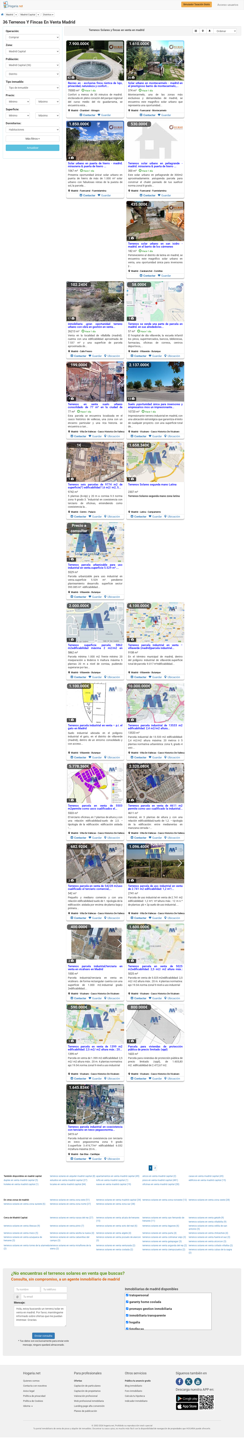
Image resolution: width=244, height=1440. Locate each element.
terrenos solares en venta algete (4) (113, 1233)
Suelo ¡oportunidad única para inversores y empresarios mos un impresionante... (155, 406)
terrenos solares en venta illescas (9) (22, 1226)
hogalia (134, 1322)
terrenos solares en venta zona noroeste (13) (164, 1200)
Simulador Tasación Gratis (196, 4)
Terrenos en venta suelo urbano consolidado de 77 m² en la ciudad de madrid (95, 407)
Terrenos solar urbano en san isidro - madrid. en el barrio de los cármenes (155, 245)
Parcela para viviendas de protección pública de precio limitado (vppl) (155, 1048)
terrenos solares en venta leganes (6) (160, 1226)
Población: (12, 59)
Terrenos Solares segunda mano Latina (152, 484)
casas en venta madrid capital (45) (206, 1176)
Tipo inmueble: (15, 81)
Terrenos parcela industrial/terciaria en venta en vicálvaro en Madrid (95, 968)
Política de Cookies (33, 1398)
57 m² (155, 341)
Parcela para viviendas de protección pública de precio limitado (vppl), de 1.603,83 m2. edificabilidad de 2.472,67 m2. (155, 1062)
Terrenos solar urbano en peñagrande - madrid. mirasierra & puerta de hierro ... (155, 165)
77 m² (96, 421)
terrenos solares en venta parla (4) (159, 1233)
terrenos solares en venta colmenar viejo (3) (164, 1237)
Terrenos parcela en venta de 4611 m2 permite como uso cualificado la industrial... (155, 807)
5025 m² (155, 983)
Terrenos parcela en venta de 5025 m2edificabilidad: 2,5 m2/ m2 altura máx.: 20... (155, 969)
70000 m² (95, 100)
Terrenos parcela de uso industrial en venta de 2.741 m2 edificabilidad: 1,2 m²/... (155, 887)
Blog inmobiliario (133, 1385)
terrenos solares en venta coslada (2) (114, 1249)
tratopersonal (139, 1295)
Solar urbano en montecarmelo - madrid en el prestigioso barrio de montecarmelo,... (155, 84)
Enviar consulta (43, 1335)
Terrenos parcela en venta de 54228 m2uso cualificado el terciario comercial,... (95, 887)
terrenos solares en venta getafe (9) (206, 1217)
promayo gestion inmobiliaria (150, 1309)
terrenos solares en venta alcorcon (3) (207, 1241)
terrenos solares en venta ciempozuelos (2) (163, 1249)
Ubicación (112, 356)
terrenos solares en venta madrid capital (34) (118, 1200)
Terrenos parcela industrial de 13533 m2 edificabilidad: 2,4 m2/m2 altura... (155, 727)
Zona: (9, 45)
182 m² (155, 260)
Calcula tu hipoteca (135, 1394)
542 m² (96, 903)
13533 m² (156, 742)
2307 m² (155, 501)
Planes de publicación (85, 1407)
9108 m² (155, 662)
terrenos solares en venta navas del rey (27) (71, 1217)
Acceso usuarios (227, 4)
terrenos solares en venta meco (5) (21, 1233)
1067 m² (95, 180)
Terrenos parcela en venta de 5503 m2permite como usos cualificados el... (95, 807)
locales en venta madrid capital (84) (68, 1184)
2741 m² (156, 903)
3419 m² (95, 1144)
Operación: (12, 31)
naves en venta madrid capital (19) (113, 1184)
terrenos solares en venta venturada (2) (115, 1245)
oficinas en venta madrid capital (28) (160, 1184)
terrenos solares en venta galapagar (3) (162, 1241)
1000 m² (95, 983)
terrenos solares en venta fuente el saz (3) (209, 1237)
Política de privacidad (34, 1394)
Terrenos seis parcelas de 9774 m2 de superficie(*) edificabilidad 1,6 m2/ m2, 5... (95, 486)
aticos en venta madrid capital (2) (159, 1176)
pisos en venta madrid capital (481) (160, 1180)
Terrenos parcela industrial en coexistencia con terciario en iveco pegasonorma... (95, 1128)
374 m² (155, 100)
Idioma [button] (28, 1402)
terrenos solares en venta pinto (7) (67, 1226)
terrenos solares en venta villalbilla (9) (207, 1221)
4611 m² (156, 822)
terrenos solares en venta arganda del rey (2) (164, 1245)
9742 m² (95, 501)
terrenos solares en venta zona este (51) (70, 1200)
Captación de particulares (87, 1385)
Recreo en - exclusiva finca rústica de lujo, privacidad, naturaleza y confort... (95, 84)
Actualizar (32, 147)
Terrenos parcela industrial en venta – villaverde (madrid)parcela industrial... (155, 646)
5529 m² (95, 582)
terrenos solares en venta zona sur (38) (115, 1204)
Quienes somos (31, 1380)
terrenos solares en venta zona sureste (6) (24, 1204)
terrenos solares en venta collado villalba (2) (211, 1245)
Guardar (104, 115)
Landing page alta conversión (89, 1402)
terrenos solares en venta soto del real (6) (116, 1226)
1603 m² (155, 1063)
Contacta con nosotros (35, 1385)
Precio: (10, 95)
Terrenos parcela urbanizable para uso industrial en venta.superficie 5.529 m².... (95, 566)
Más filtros (33, 138)
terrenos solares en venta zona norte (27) (70, 1204)
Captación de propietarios (87, 1389)
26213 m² (95, 341)
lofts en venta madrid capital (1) (112, 1180)
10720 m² (155, 421)
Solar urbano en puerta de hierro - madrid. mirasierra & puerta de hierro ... (95, 165)
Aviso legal (28, 1389)
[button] (48, 15)
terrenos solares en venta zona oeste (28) (209, 1200)
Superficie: (12, 109)
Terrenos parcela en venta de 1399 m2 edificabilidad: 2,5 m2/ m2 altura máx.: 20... (95, 1048)
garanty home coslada (145, 1302)
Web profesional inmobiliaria (89, 1398)
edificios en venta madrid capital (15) (207, 1180)
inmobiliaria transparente (147, 1315)
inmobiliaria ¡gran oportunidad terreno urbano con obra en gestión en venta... (95, 325)
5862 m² (95, 662)
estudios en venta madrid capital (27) (68, 1180)
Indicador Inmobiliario (136, 1398)
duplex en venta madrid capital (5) (21, 1180)
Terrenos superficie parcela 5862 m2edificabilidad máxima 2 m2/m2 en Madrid (95, 648)
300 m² (155, 180)
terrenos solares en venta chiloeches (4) (208, 1233)
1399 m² (95, 1063)
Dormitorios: (13, 123)
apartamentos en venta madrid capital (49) (117, 1176)
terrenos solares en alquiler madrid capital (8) (72, 1176)
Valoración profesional (85, 1394)
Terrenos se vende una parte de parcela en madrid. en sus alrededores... (155, 325)
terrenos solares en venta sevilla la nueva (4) (72, 1233)
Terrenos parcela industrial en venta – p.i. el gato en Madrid (95, 727)
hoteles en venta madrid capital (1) (21, 1184)
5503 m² (96, 822)
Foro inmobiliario (133, 1389)
